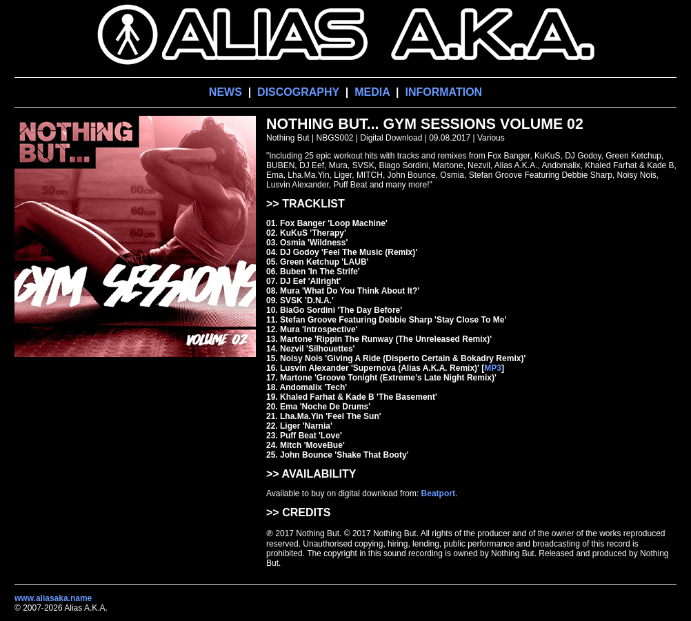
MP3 (492, 368)
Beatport (438, 493)
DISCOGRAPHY (298, 92)
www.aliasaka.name (53, 598)
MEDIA (372, 92)
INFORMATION (443, 92)
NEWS (225, 92)
